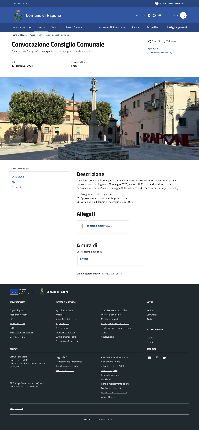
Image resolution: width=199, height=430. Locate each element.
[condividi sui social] (154, 41)
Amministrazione (22, 27)
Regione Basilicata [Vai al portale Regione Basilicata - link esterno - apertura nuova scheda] (19, 3)
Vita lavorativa (107, 336)
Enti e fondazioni (17, 323)
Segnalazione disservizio (67, 366)
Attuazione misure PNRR (112, 366)
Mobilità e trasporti (109, 319)
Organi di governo (18, 310)
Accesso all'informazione (112, 27)
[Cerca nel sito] (183, 15)
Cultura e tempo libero (66, 336)
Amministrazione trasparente (114, 357)
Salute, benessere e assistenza (115, 323)
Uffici (12, 319)
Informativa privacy (110, 375)
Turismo (136, 27)
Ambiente (60, 314)
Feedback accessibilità (111, 388)
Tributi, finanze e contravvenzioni (116, 328)
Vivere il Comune (73, 27)
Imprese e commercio (111, 314)
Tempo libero (153, 27)
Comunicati (152, 314)
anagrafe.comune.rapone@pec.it (29, 383)
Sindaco (84, 259)
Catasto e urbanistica (65, 332)
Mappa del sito (16, 408)
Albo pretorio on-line (110, 361)
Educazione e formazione (67, 341)
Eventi (150, 342)
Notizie (150, 310)
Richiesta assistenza (65, 370)
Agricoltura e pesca (64, 310)
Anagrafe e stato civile (66, 319)
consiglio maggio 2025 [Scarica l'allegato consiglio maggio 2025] (99, 226)
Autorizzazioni (62, 328)
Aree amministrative (19, 314)
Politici (13, 328)
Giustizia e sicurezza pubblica (114, 310)
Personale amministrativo (21, 332)
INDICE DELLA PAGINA (39, 168)
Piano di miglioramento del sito (115, 383)
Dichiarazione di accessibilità (114, 392)
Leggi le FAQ (61, 357)
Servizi (54, 27)
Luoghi (150, 337)
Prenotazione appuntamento (69, 361)
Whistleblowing (108, 397)
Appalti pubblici (62, 323)
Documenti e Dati (18, 336)
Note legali (106, 379)
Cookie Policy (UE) (109, 370)
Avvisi (149, 319)
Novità (41, 27)
